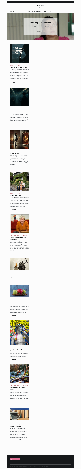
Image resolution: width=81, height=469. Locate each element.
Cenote (34, 466)
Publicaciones (46, 11)
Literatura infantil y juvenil (14, 235)
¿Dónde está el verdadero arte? (18, 350)
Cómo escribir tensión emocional (18, 67)
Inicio (29, 11)
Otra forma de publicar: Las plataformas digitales (17, 425)
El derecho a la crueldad (16, 275)
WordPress (47, 466)
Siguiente (20, 448)
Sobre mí (51, 11)
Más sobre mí (39, 31)
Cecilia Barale (40, 5)
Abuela (12, 303)
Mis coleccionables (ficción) (38, 11)
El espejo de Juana (15, 153)
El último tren (13, 111)
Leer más (14, 82)
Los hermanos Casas (15, 195)
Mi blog (32, 11)
